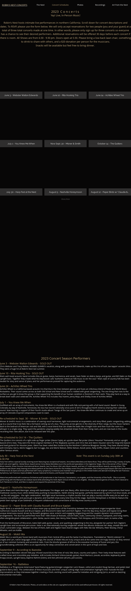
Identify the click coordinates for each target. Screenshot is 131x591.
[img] (21, 75)
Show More (65, 199)
